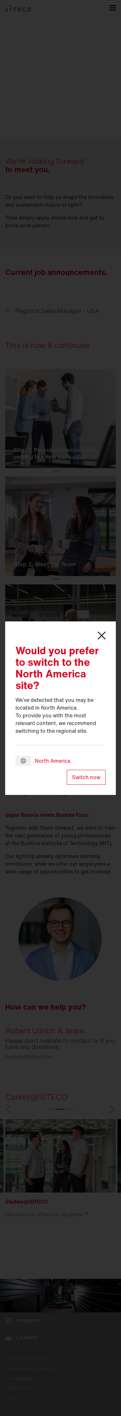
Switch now (86, 777)
